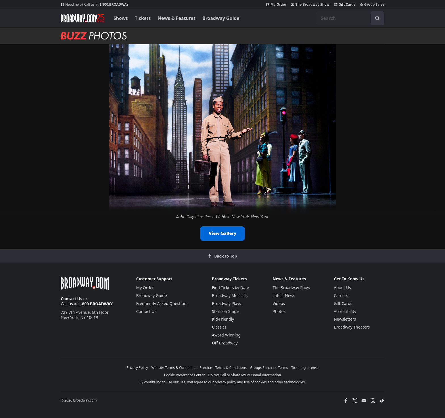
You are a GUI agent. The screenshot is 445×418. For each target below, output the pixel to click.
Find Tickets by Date (230, 287)
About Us (342, 287)
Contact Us (71, 298)
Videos (278, 303)
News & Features (177, 18)
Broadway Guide (220, 18)
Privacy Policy (137, 367)
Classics (219, 327)
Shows (121, 18)
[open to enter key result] (377, 18)
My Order (276, 4)
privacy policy (225, 382)
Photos (279, 311)
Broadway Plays (226, 303)
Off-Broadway (225, 343)
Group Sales (372, 4)
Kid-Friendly (223, 319)
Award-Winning (226, 335)
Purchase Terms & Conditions (223, 367)
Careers (341, 295)
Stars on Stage (225, 311)
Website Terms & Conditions (173, 367)
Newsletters (345, 319)
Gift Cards (344, 4)
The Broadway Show (310, 4)
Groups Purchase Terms (269, 367)
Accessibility (345, 311)
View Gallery (222, 233)
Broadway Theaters (352, 327)
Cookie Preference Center (184, 375)
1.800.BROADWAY (95, 4)
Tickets (143, 18)
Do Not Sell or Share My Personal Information (244, 375)
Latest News (283, 295)
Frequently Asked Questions (162, 303)
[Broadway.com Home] (82, 18)
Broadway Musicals (230, 295)
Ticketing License (305, 367)
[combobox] (350, 18)
